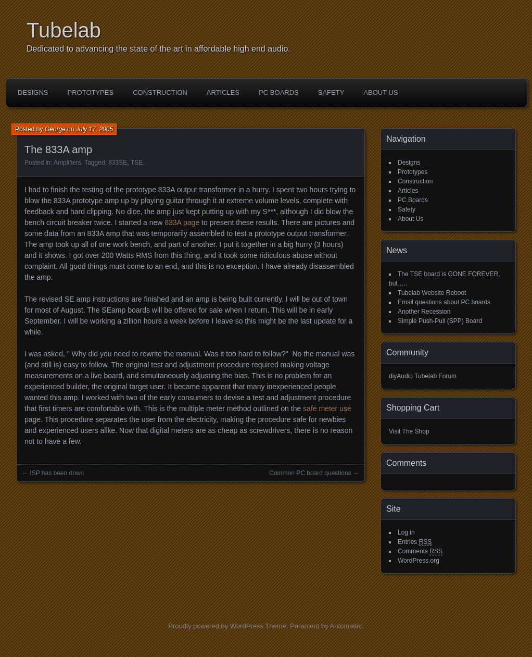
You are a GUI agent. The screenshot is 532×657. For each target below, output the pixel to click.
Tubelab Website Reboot (432, 292)
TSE (137, 162)
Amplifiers (67, 162)
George (55, 129)
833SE (117, 162)
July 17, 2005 (94, 129)
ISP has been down (57, 473)
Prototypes (91, 92)
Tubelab (64, 30)
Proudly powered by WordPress (215, 626)
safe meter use (327, 408)
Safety (331, 92)
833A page (181, 222)
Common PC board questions (310, 473)
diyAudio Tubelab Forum (423, 376)
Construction (160, 92)
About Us (380, 92)
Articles (223, 92)
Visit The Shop (409, 431)
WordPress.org (418, 560)
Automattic (346, 626)
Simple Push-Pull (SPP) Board (440, 321)
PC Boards (279, 92)
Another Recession (424, 311)
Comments (420, 551)
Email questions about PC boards (444, 302)
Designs (33, 92)
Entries (415, 542)
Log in (406, 532)
